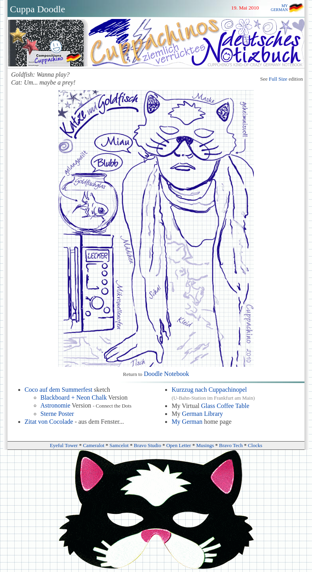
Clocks (255, 445)
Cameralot (93, 445)
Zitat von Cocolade (49, 421)
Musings (205, 445)
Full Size (278, 79)
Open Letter (178, 445)
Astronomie (55, 405)
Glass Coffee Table (225, 405)
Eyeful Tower (64, 445)
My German (186, 421)
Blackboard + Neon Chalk (73, 397)
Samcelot (119, 445)
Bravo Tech (231, 445)
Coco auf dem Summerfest (58, 389)
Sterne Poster (57, 413)
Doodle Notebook (166, 373)
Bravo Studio (147, 445)
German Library (202, 413)
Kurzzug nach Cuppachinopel (209, 389)
